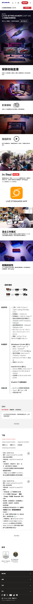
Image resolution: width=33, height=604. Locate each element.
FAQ (15, 516)
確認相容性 (24, 21)
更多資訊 (16, 424)
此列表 (26, 179)
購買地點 (27, 7)
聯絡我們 (25, 2)
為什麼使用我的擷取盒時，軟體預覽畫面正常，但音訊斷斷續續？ (16, 415)
